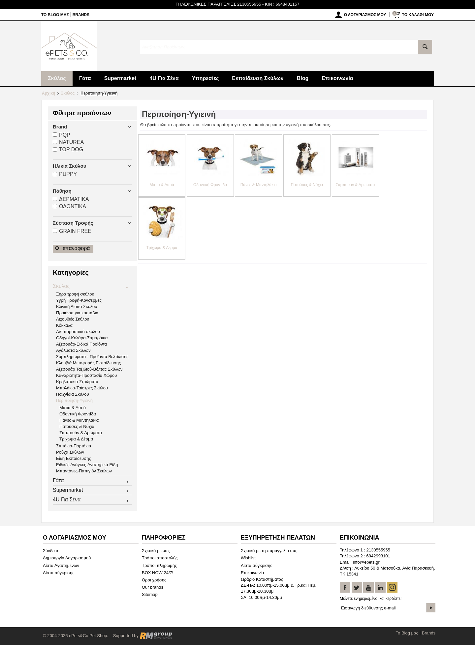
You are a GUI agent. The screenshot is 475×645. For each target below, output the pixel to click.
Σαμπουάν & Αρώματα (80, 432)
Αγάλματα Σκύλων (73, 350)
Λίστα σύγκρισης (59, 572)
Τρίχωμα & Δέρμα (76, 438)
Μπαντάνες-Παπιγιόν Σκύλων (84, 470)
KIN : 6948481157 (282, 4)
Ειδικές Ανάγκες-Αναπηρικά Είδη (87, 464)
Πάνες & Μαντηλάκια (79, 420)
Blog (303, 78)
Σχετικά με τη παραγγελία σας (269, 550)
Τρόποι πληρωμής (159, 565)
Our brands (152, 587)
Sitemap (150, 594)
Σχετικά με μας (156, 550)
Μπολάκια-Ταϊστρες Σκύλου (82, 387)
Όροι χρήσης (154, 579)
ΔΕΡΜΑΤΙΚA (71, 199)
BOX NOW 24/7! (157, 572)
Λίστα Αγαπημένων (61, 565)
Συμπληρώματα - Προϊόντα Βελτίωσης (92, 356)
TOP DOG (68, 149)
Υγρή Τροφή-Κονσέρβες (79, 300)
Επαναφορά (72, 248)
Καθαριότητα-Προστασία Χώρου (86, 375)
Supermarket (120, 78)
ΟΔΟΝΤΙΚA (69, 206)
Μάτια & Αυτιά (72, 407)
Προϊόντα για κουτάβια (77, 312)
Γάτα (85, 78)
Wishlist (248, 557)
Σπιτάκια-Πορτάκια (73, 445)
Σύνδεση (51, 550)
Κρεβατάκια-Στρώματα (77, 381)
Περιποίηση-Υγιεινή (74, 400)
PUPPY (65, 174)
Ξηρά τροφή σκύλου (75, 294)
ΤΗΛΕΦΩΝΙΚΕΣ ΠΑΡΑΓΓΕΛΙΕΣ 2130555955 (218, 4)
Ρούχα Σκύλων (70, 452)
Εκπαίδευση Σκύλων (257, 78)
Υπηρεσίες (205, 78)
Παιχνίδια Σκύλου (72, 394)
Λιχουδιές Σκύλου (72, 319)
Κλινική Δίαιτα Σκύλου (76, 306)
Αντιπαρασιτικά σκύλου (78, 331)
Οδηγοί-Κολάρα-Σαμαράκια (82, 337)
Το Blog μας (55, 15)
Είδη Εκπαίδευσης (73, 458)
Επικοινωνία (337, 78)
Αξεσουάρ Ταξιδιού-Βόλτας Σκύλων (89, 369)
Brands (81, 15)
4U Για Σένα (163, 78)
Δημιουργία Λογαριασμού (67, 557)
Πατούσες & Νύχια (76, 426)
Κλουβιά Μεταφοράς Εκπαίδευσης (88, 362)
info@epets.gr (366, 562)
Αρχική (48, 93)
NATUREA (68, 142)
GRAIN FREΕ (72, 231)
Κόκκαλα (64, 325)
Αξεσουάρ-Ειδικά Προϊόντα (81, 344)
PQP (61, 135)
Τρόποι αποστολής (159, 557)
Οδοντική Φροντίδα (77, 413)
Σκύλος (57, 78)
